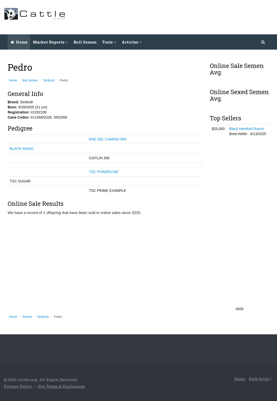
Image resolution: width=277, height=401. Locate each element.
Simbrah (49, 80)
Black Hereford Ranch (246, 129)
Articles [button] (132, 42)
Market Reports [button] (50, 42)
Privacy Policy (18, 386)
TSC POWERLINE (103, 172)
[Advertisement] (180, 16)
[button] (263, 42)
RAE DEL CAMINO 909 (107, 139)
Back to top (260, 378)
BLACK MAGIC (22, 149)
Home (19, 42)
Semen (27, 317)
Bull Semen (85, 42)
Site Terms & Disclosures (61, 386)
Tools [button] (109, 42)
